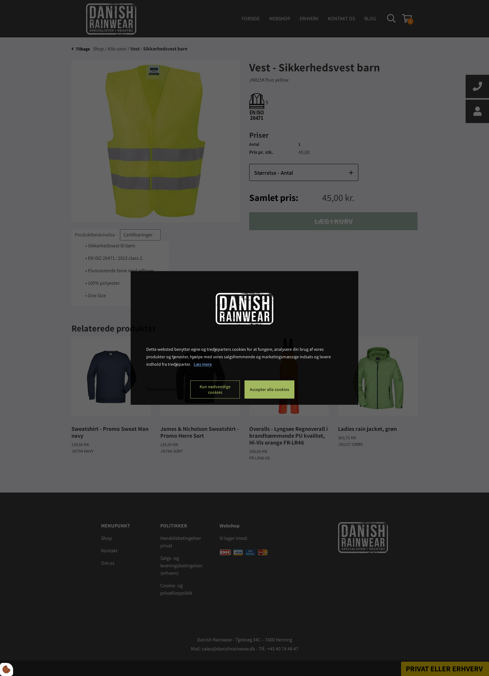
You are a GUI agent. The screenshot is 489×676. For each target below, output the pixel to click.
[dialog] (244, 338)
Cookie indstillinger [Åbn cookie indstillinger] (164, 389)
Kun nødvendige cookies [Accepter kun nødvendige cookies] (215, 389)
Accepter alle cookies (269, 390)
